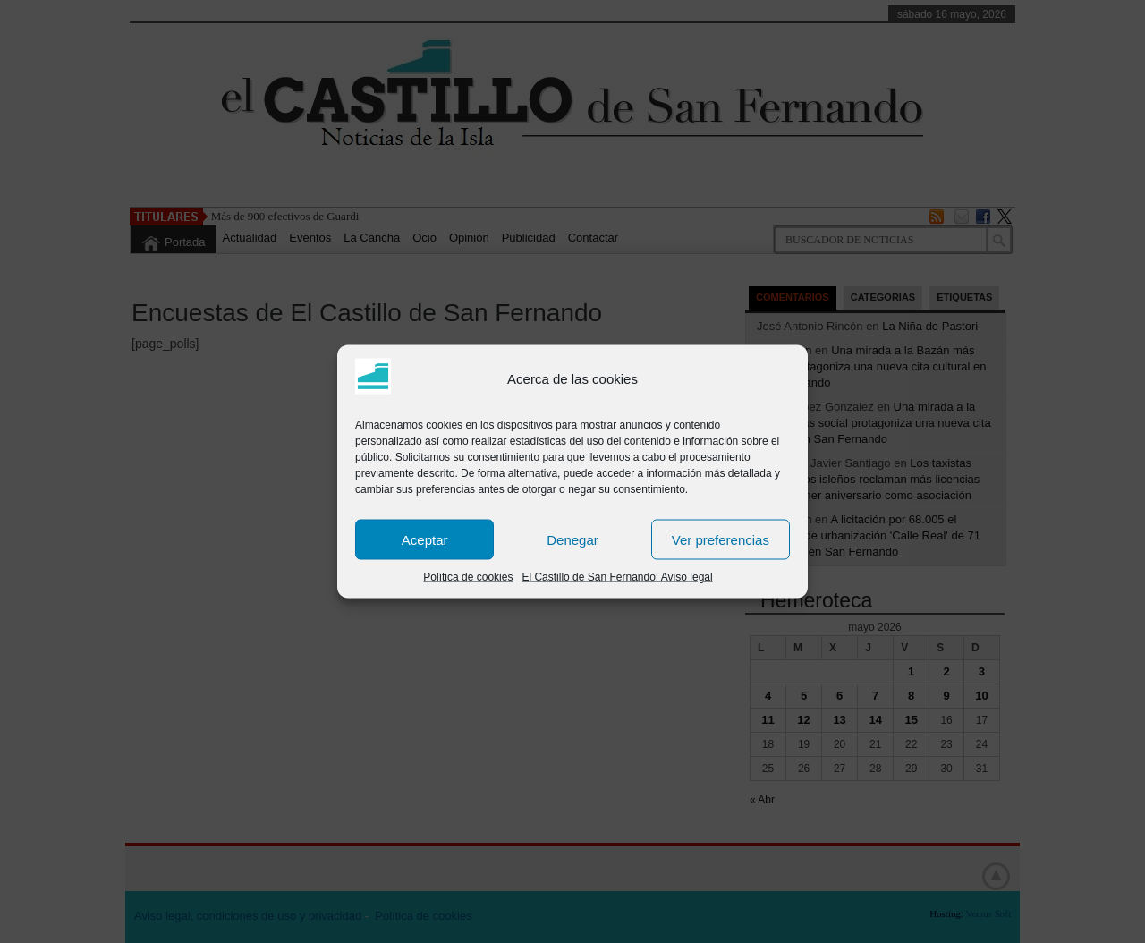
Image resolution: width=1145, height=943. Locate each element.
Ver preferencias (720, 539)
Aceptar (425, 539)
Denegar (572, 539)
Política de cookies (468, 577)
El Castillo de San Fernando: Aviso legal (617, 577)
